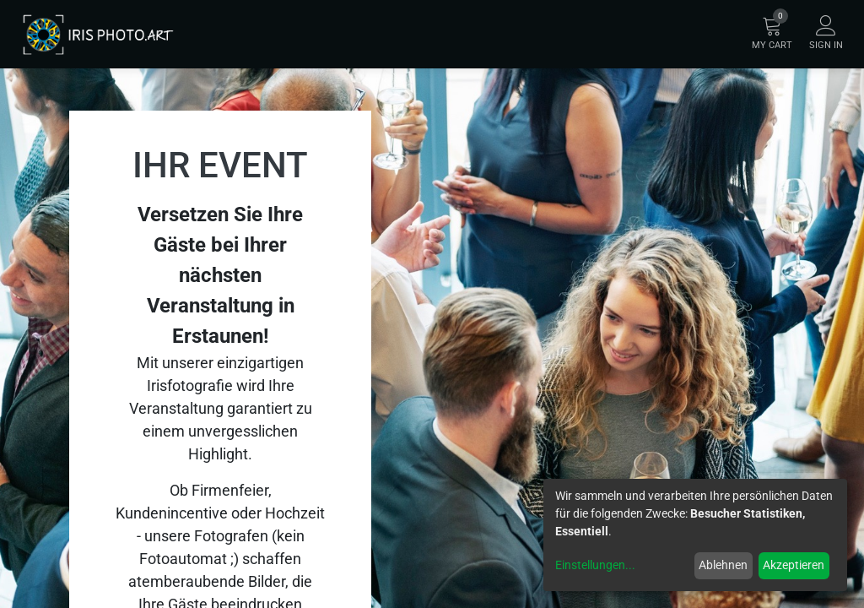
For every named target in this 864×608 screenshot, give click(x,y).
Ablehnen (723, 565)
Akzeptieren (793, 565)
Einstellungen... (595, 565)
